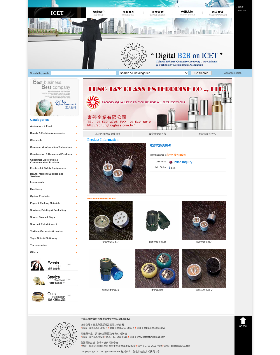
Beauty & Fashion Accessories (47, 133)
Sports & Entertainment (43, 224)
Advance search (233, 73)
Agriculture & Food (41, 126)
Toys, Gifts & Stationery (43, 238)
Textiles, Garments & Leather (46, 231)
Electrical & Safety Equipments (48, 168)
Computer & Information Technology (51, 147)
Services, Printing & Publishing (48, 210)
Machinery (36, 189)
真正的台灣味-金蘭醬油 (107, 133)
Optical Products (39, 196)
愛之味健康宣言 (157, 133)
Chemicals (36, 140)
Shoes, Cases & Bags (42, 217)
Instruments (37, 182)
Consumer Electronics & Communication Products (45, 161)
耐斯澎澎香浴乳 (207, 133)
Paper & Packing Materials (45, 203)
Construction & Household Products (51, 154)
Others (34, 252)
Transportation (38, 245)
